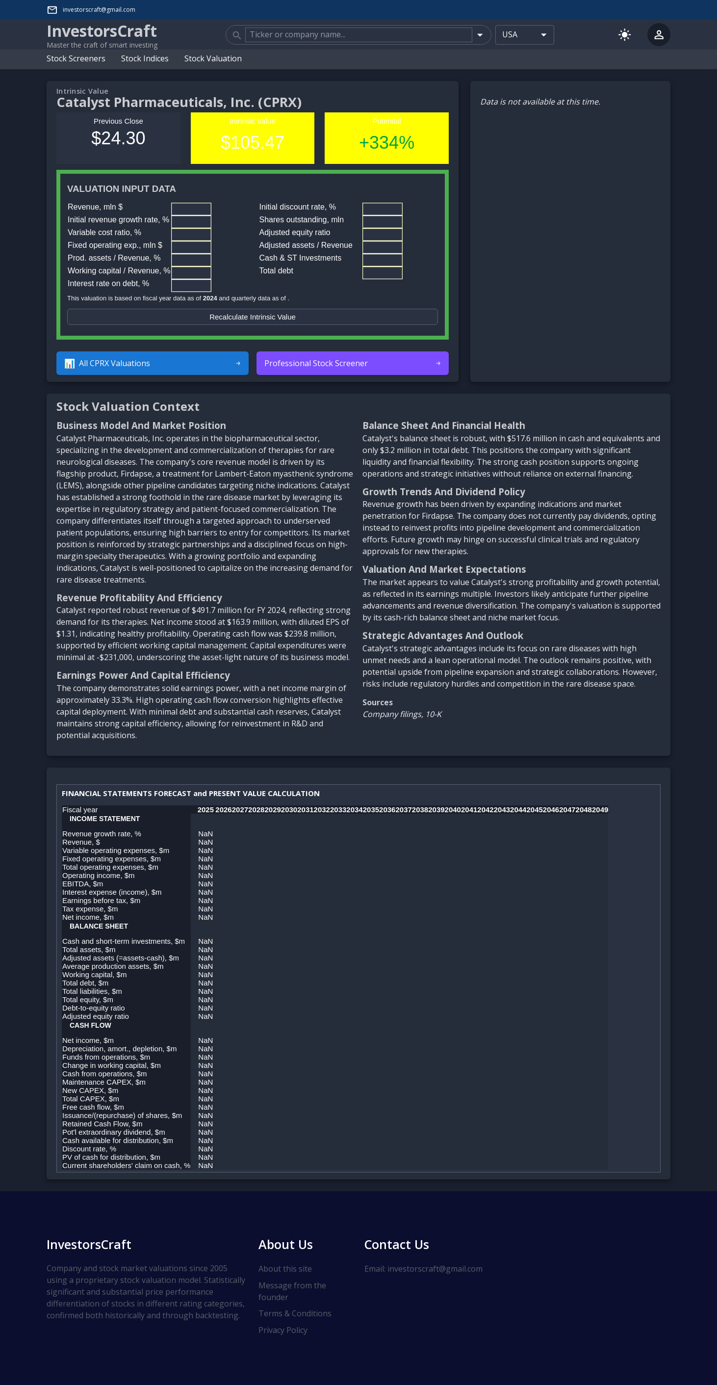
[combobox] (358, 34)
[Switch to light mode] (624, 34)
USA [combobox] (509, 34)
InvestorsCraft (89, 1243)
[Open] (479, 34)
